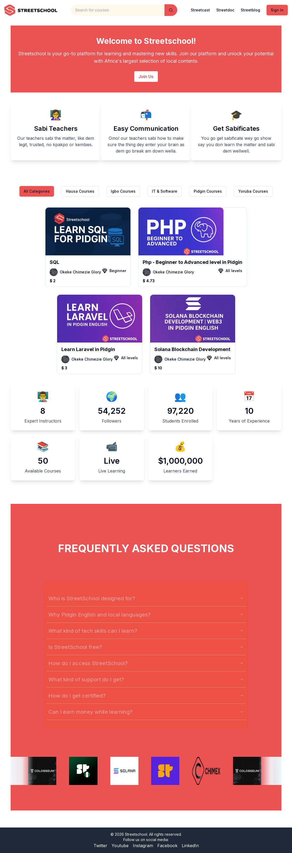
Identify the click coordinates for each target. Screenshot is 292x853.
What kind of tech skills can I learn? (146, 636)
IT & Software (164, 191)
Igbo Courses (123, 191)
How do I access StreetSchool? (146, 668)
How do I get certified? (146, 701)
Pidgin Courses (208, 191)
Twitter (100, 845)
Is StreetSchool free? (146, 652)
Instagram (143, 845)
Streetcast (200, 10)
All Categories (37, 191)
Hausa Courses (80, 191)
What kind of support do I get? (146, 684)
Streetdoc (225, 10)
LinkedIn (190, 845)
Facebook (167, 845)
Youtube (120, 845)
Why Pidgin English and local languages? (146, 619)
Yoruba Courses (253, 191)
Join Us (146, 76)
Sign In (277, 10)
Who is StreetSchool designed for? (146, 603)
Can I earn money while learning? (146, 717)
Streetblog (250, 10)
